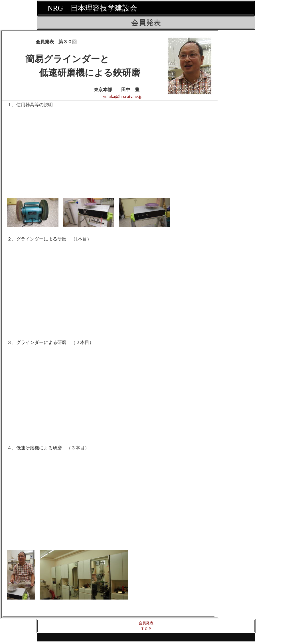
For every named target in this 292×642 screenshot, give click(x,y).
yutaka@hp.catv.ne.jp (123, 96)
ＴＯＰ (146, 629)
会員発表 (146, 623)
